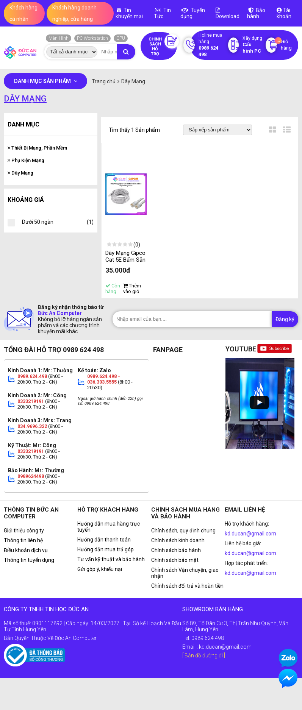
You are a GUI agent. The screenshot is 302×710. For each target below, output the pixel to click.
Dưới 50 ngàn (58, 222)
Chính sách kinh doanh (178, 540)
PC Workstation (92, 38)
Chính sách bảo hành (176, 550)
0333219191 (30, 401)
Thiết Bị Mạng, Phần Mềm (37, 148)
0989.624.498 (32, 376)
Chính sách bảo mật (175, 560)
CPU (120, 38)
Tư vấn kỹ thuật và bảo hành (111, 559)
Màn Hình (59, 38)
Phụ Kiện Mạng (26, 160)
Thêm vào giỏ (132, 288)
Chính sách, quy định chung (183, 530)
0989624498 (30, 476)
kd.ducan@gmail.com (250, 534)
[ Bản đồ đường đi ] (203, 655)
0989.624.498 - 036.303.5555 (103, 379)
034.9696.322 (32, 426)
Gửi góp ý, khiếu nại (99, 569)
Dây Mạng (20, 173)
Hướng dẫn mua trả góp (105, 549)
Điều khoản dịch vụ (26, 550)
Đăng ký (284, 319)
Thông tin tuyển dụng (29, 560)
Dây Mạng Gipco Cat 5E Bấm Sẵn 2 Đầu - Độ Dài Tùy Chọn (125, 263)
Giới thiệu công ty (24, 530)
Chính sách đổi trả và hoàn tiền (187, 586)
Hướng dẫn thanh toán (104, 540)
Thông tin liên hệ (23, 540)
